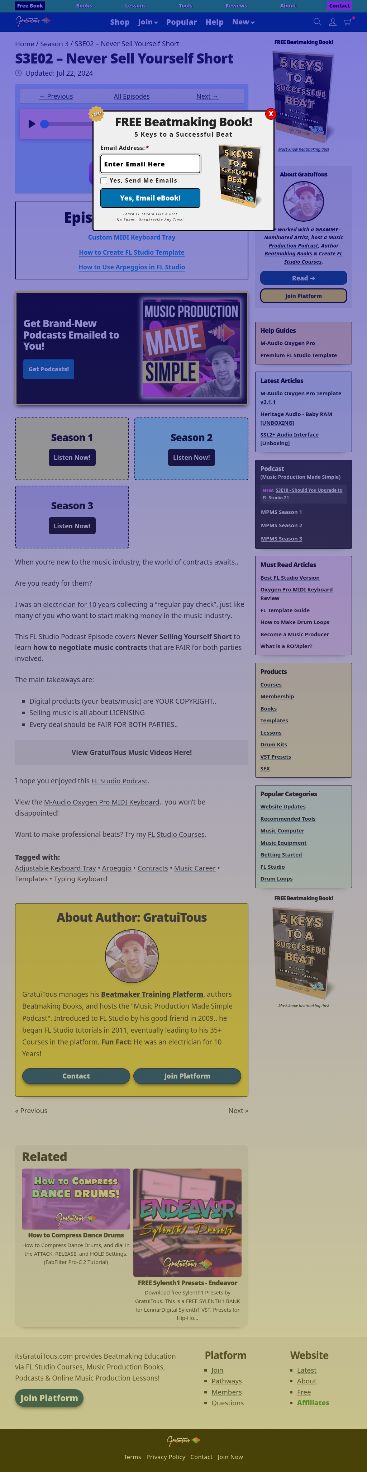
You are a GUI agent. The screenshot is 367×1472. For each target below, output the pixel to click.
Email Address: (124, 148)
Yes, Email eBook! (150, 198)
